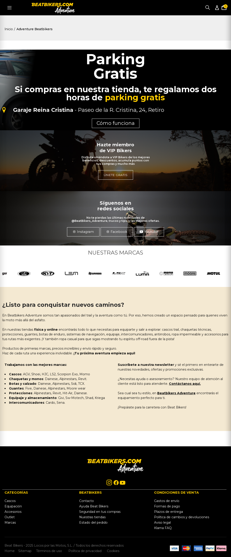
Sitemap (24, 551)
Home (10, 551)
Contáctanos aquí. (185, 384)
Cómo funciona (116, 123)
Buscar (207, 7)
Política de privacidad (85, 551)
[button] (82, 231)
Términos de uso (48, 551)
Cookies (111, 551)
